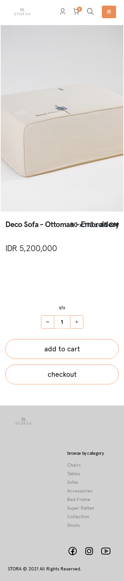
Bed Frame (78, 499)
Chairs (74, 465)
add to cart (62, 349)
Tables (73, 473)
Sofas (72, 482)
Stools (73, 525)
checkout (62, 374)
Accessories (79, 490)
